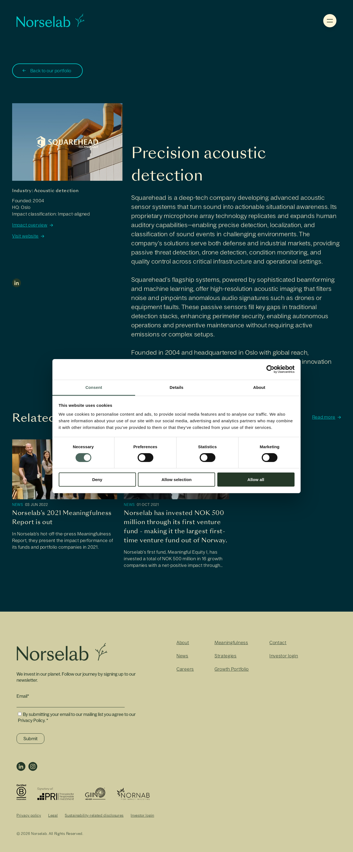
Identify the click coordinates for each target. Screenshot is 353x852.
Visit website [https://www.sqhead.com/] (25, 236)
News (17, 505)
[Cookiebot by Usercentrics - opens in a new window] (270, 369)
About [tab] (259, 387)
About (182, 642)
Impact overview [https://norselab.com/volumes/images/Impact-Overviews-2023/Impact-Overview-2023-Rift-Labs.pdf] (29, 225)
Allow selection (176, 479)
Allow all (255, 479)
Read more (323, 417)
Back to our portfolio (50, 70)
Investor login (283, 655)
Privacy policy (29, 815)
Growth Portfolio (232, 669)
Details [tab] (176, 387)
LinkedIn (21, 766)
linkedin (16, 282)
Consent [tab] (93, 387)
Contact (278, 642)
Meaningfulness (231, 642)
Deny (97, 479)
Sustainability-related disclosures (94, 815)
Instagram (32, 766)
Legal (53, 815)
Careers (185, 669)
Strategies (226, 655)
